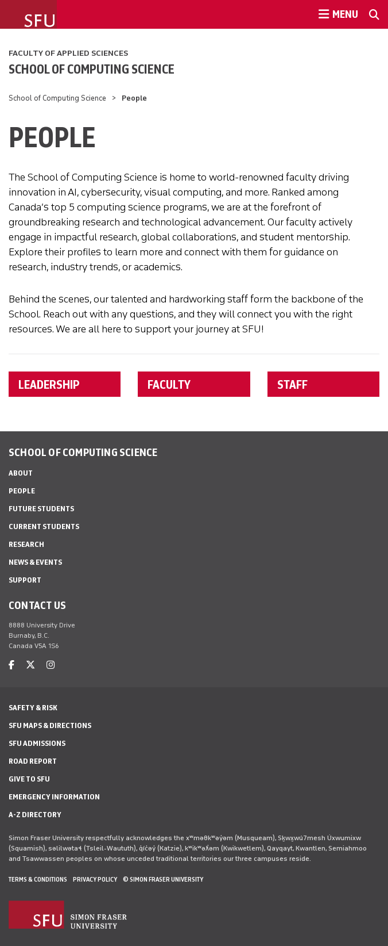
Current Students (44, 526)
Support (25, 580)
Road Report (33, 761)
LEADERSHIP (49, 384)
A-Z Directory (35, 814)
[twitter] (30, 665)
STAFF (292, 384)
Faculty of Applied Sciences (68, 53)
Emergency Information (54, 797)
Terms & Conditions (38, 879)
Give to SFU (29, 779)
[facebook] (11, 665)
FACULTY (169, 384)
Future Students (41, 509)
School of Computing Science (91, 69)
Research (26, 544)
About (21, 473)
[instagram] (50, 665)
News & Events (35, 562)
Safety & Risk (33, 708)
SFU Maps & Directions (50, 725)
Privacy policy (95, 879)
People (22, 491)
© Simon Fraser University (163, 879)
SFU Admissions (37, 743)
